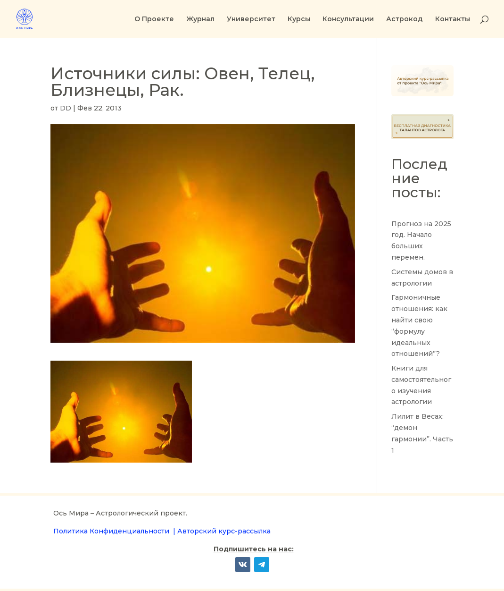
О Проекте (154, 19)
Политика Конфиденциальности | (115, 531)
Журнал (200, 19)
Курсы (299, 19)
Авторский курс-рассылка (224, 531)
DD (65, 108)
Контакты (452, 19)
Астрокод (404, 19)
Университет (251, 19)
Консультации (348, 19)
